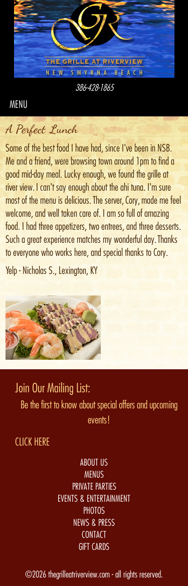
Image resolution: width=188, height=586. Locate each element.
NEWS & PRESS (94, 522)
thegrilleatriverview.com (80, 574)
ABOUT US (94, 462)
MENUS (94, 474)
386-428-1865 (94, 87)
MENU (19, 104)
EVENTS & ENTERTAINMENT (94, 498)
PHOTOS (94, 510)
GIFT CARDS (94, 546)
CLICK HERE (32, 442)
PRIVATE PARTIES (94, 486)
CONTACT (94, 534)
